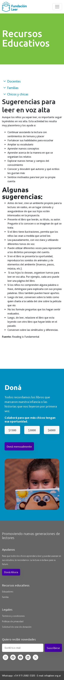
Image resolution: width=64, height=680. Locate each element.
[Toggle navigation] (57, 6)
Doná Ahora (11, 572)
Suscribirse (53, 647)
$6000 (51, 430)
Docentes (12, 81)
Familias (10, 88)
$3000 (32, 430)
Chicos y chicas (15, 94)
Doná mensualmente (19, 446)
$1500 (12, 430)
